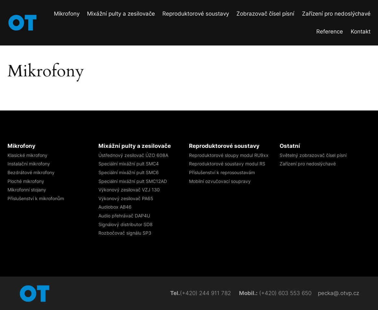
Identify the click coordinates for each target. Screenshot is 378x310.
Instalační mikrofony (28, 163)
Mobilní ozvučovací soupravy (220, 181)
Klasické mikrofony (27, 155)
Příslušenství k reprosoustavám (222, 172)
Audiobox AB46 (115, 207)
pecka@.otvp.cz (338, 293)
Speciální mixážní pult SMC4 (128, 163)
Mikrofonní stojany (26, 189)
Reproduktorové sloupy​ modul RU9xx (229, 155)
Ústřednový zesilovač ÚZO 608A (133, 155)
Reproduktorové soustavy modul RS (227, 163)
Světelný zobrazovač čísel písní (313, 155)
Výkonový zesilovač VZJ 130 (129, 189)
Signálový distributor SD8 (125, 224)
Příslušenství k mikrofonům (35, 198)
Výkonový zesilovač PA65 (125, 198)
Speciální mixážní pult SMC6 (128, 172)
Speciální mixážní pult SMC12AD (132, 181)
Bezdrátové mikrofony (31, 172)
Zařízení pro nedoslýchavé (308, 163)
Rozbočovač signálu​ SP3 (124, 233)
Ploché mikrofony (25, 181)
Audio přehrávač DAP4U (124, 215)
